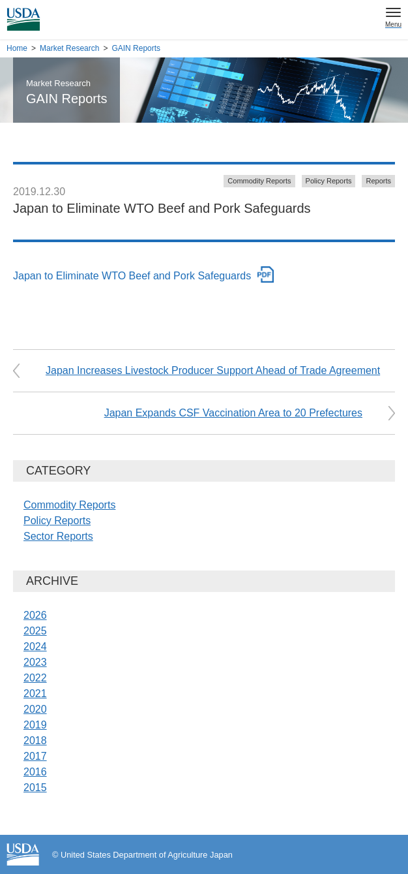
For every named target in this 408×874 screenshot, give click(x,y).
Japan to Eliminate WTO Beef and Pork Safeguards (132, 275)
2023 (35, 662)
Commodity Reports (259, 181)
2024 (35, 646)
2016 (35, 771)
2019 (35, 724)
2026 (35, 615)
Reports (378, 181)
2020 (35, 709)
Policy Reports (329, 181)
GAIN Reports (135, 48)
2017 (35, 756)
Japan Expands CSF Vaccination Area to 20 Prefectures (233, 412)
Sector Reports (58, 536)
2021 (35, 693)
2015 (35, 787)
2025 (35, 630)
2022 (35, 677)
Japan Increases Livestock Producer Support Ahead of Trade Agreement (213, 370)
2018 (35, 740)
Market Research (69, 48)
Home (17, 48)
